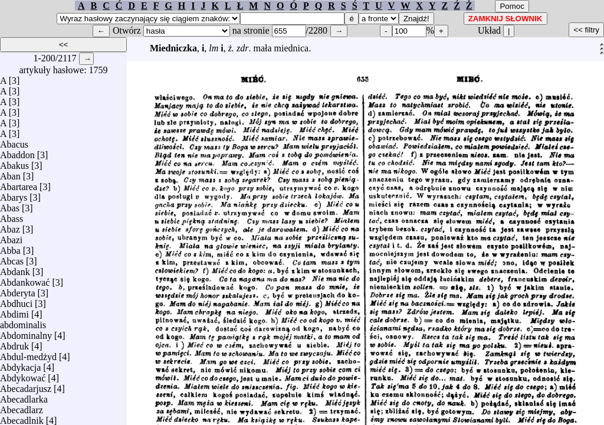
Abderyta (17, 290)
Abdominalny (26, 333)
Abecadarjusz (25, 386)
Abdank (15, 269)
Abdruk (14, 343)
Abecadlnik (22, 418)
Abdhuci (16, 301)
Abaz (10, 226)
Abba (10, 248)
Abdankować (25, 279)
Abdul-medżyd (28, 354)
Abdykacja (20, 364)
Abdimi (14, 311)
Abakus (14, 163)
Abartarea (18, 184)
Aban (10, 173)
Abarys (13, 194)
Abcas (12, 258)
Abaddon (17, 152)
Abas (9, 205)
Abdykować (22, 375)
